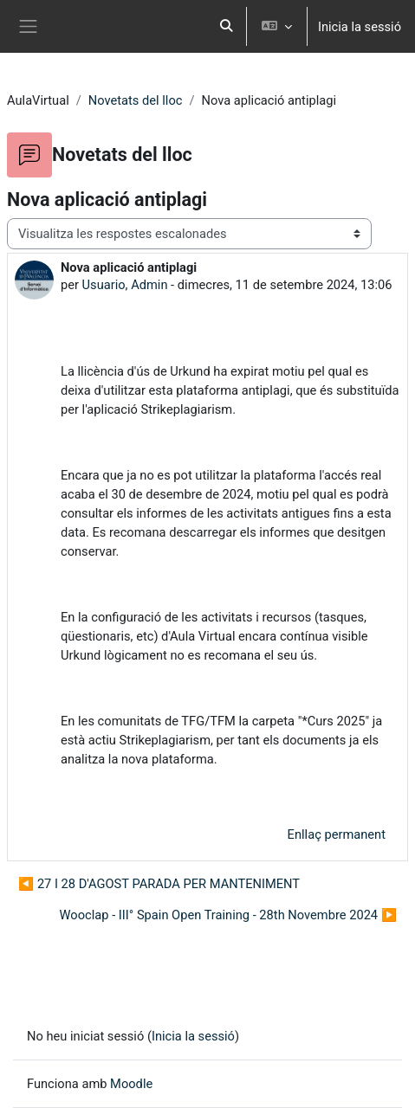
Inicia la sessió (359, 27)
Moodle (131, 1084)
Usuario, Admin (125, 285)
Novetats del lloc (135, 100)
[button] (226, 26)
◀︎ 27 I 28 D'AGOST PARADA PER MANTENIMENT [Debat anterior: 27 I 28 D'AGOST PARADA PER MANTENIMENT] (159, 884)
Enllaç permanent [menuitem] (337, 834)
